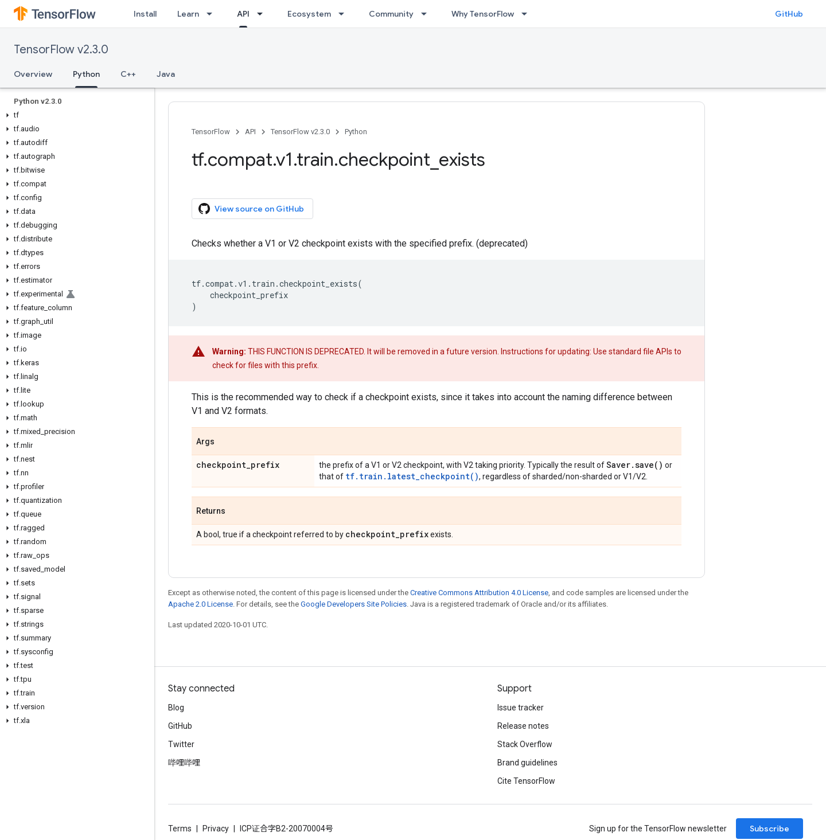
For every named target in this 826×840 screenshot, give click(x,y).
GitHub (789, 14)
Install (145, 14)
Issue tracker (520, 707)
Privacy (215, 828)
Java (166, 74)
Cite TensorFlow (526, 781)
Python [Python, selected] (86, 74)
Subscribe (769, 828)
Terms (180, 828)
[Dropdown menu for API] (263, 14)
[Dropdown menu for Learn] (213, 14)
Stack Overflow (524, 744)
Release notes (523, 725)
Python (356, 131)
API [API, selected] (243, 14)
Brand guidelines (527, 762)
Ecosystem (309, 14)
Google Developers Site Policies (354, 604)
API (250, 131)
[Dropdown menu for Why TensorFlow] (527, 14)
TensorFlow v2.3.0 (61, 49)
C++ (128, 74)
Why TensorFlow (482, 14)
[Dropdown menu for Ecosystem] (345, 14)
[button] (75, 115)
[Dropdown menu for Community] (427, 14)
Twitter (181, 744)
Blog (176, 707)
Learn (188, 14)
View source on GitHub (251, 208)
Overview (33, 74)
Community (391, 14)
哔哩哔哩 (184, 762)
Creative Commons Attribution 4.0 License (479, 592)
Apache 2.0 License (200, 604)
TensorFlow (211, 131)
